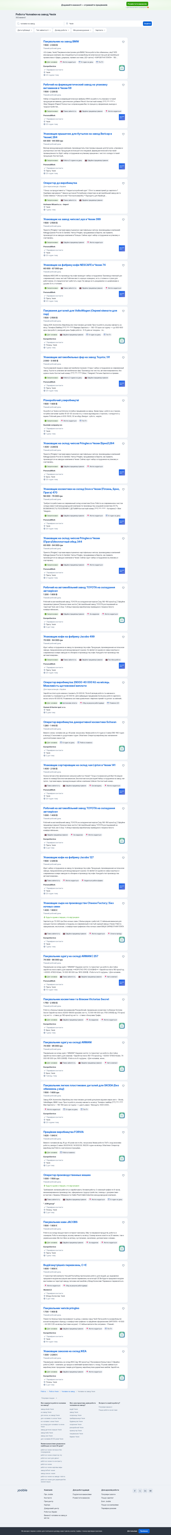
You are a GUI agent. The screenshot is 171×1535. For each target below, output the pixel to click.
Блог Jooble (106, 1501)
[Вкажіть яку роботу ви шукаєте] (40, 24)
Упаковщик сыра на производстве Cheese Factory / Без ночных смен (78, 904)
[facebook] (135, 1491)
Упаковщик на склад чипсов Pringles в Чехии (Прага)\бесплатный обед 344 (71, 540)
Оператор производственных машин (67, 1175)
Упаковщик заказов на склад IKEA (64, 1351)
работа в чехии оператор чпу (51, 1455)
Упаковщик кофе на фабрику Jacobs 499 (69, 636)
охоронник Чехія (75, 1424)
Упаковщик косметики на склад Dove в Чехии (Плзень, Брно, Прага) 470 (81, 490)
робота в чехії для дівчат (50, 1458)
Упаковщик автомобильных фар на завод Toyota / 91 (76, 357)
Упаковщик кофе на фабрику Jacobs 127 (68, 857)
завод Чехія (74, 1412)
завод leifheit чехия (48, 1470)
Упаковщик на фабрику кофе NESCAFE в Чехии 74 (74, 264)
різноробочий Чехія (76, 1427)
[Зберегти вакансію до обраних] (123, 42)
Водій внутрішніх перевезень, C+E (65, 1265)
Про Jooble (48, 1494)
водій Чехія (74, 1409)
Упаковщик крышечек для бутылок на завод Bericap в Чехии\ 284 (77, 135)
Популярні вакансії (105, 1407)
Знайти (147, 24)
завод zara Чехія (47, 1436)
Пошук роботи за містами (108, 1410)
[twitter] (140, 1491)
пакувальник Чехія (76, 1434)
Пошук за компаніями (110, 1505)
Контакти (48, 1498)
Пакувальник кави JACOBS (60, 1222)
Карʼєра (47, 1505)
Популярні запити (108, 1494)
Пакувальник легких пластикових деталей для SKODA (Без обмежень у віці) (81, 1087)
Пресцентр (48, 1501)
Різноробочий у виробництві (61, 400)
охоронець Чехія (75, 1415)
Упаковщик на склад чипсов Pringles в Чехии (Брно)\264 (78, 443)
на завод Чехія (46, 1412)
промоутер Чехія (76, 1430)
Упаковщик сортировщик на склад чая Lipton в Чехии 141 (79, 765)
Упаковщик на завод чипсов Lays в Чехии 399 (72, 219)
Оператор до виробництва (60, 183)
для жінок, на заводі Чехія (50, 1415)
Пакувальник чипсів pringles (61, 1308)
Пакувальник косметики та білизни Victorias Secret (76, 999)
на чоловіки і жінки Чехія (50, 1421)
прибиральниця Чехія (77, 1418)
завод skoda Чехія (47, 1409)
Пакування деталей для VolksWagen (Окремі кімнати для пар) (80, 312)
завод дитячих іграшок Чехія (51, 1430)
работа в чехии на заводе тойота (53, 1476)
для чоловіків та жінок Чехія (51, 1418)
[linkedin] (145, 1491)
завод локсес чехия (48, 1473)
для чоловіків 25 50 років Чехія (52, 1439)
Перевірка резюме (108, 1508)
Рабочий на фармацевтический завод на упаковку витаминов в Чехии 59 (75, 86)
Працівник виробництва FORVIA (63, 1132)
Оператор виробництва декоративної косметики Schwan (79, 722)
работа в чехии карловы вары (51, 1467)
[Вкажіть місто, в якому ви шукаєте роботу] (88, 24)
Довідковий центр (51, 1508)
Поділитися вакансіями (82, 1494)
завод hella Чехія (47, 1433)
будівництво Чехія (76, 1421)
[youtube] (150, 1491)
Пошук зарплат (107, 1498)
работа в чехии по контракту (51, 1461)
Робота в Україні (50, 1512)
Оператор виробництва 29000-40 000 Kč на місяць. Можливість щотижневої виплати (76, 684)
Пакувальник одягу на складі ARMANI (67, 1042)
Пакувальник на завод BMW (61, 41)
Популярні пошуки (49, 1398)
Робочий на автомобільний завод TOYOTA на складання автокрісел (79, 589)
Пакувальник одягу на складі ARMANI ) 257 (70, 956)
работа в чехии (46, 1464)
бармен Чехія (74, 1437)
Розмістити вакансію (137, 4)
